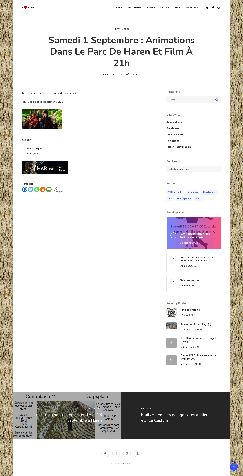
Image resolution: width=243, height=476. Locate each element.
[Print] (43, 189)
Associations (174, 122)
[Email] (49, 189)
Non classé (122, 28)
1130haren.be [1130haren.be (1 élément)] (175, 192)
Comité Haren (174, 134)
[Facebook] (24, 189)
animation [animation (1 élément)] (192, 192)
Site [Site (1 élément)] (198, 198)
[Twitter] (30, 189)
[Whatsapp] (37, 189)
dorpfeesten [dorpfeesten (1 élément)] (209, 192)
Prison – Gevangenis (178, 146)
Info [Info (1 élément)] (170, 198)
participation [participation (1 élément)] (184, 198)
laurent (110, 74)
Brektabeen (173, 128)
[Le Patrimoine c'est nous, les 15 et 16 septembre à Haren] (67, 415)
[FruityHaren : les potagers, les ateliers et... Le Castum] (176, 415)
